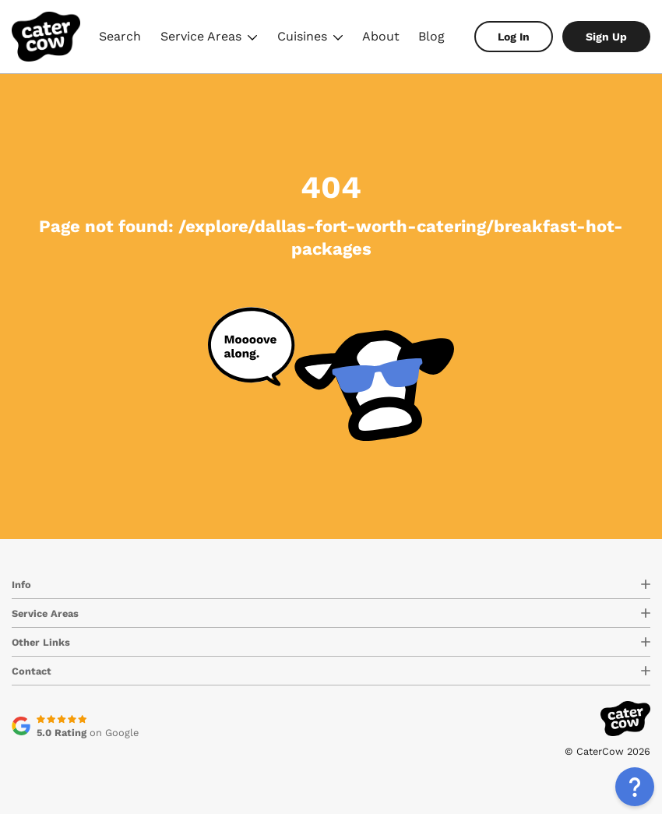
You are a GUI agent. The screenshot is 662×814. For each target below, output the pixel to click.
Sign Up (606, 36)
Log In (514, 36)
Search (120, 36)
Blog (431, 36)
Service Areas (209, 38)
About (381, 36)
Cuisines (310, 38)
